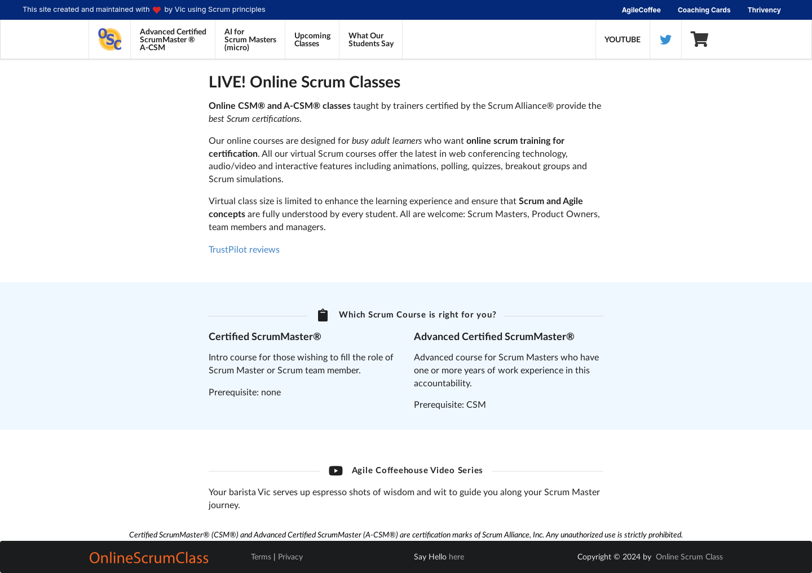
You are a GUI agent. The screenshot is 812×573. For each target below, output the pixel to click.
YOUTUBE (622, 39)
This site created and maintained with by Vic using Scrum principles (144, 10)
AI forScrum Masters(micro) (250, 39)
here (456, 556)
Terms (261, 556)
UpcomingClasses (312, 39)
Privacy (290, 556)
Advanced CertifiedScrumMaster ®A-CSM (173, 39)
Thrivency (764, 10)
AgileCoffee (641, 10)
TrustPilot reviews (244, 249)
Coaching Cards (704, 10)
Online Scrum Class (689, 556)
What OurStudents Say (371, 39)
